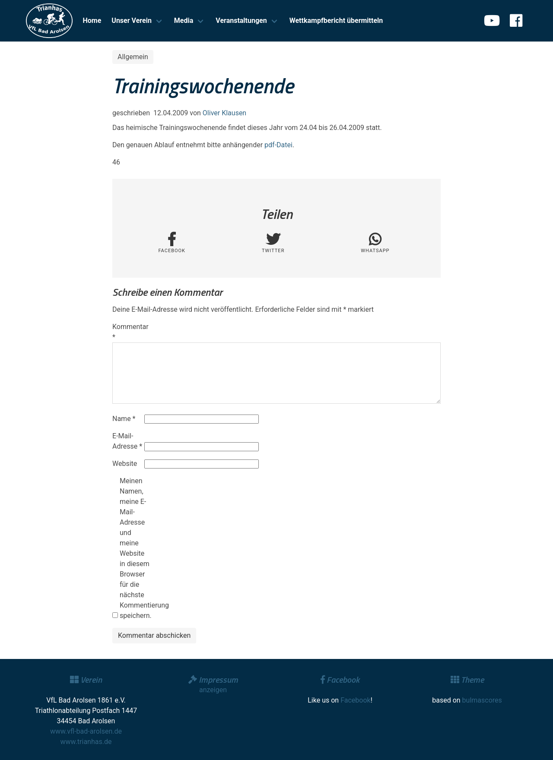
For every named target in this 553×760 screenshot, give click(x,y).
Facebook (355, 700)
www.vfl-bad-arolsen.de (86, 731)
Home (92, 20)
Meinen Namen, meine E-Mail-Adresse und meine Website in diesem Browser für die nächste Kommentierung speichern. (135, 548)
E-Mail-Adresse (127, 441)
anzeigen (213, 690)
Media (183, 20)
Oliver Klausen (224, 113)
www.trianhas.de (86, 742)
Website (124, 463)
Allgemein (133, 57)
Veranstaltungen (241, 20)
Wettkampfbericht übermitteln (336, 20)
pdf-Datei (278, 145)
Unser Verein (131, 20)
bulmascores (482, 700)
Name (124, 419)
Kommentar (127, 332)
